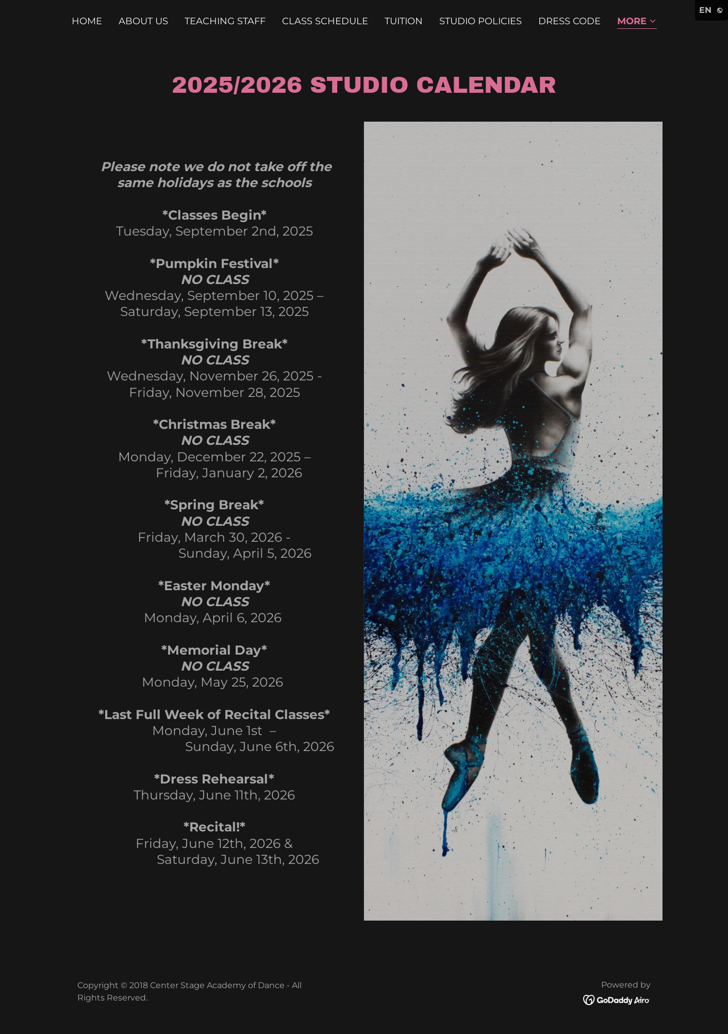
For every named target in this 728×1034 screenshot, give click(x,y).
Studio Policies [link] (480, 21)
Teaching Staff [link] (225, 21)
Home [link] (87, 21)
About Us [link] (143, 21)
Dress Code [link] (569, 21)
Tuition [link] (404, 21)
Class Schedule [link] (325, 21)
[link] (617, 999)
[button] (637, 22)
